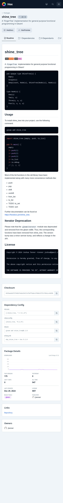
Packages (6, 13)
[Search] (53, 4)
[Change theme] (46, 4)
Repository (8, 413)
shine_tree (9, 17)
